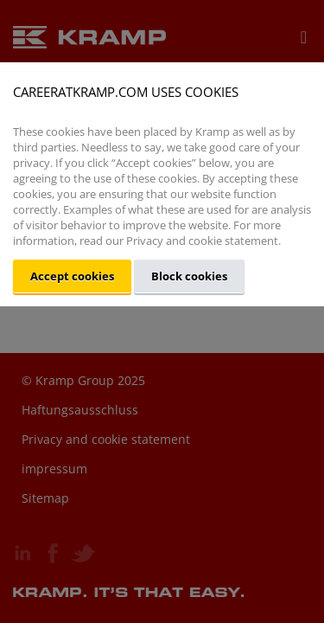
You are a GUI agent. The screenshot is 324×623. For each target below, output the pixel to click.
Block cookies (189, 276)
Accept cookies (72, 276)
